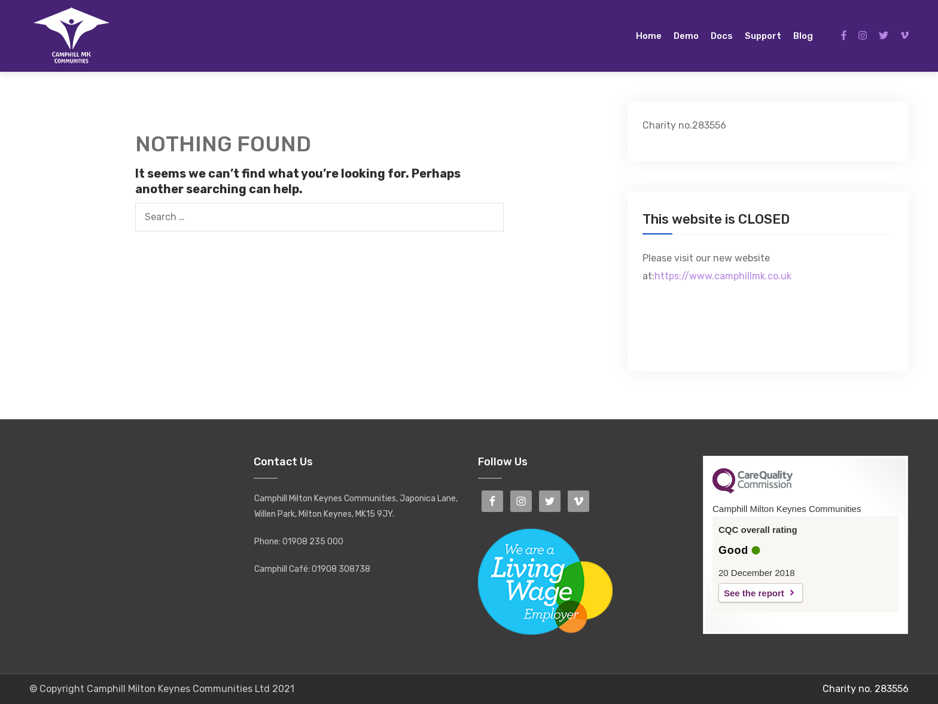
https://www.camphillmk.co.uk (722, 276)
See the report (754, 593)
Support (763, 36)
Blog (803, 36)
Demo (686, 36)
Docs (722, 36)
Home (649, 36)
